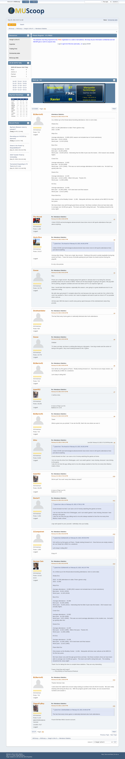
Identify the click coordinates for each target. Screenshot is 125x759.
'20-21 (19, 83)
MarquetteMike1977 (15, 148)
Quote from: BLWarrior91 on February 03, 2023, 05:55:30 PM (71, 538)
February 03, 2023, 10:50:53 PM (59, 679)
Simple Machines (20, 755)
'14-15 (19, 87)
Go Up (34, 731)
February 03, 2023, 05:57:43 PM (59, 391)
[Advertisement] (74, 61)
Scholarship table (112, 20)
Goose (35, 270)
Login (59, 44)
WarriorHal (13, 138)
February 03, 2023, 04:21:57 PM (59, 116)
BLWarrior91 (38, 114)
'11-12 (19, 89)
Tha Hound (37, 217)
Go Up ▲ (116, 754)
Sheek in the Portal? (16, 145)
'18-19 (14, 85)
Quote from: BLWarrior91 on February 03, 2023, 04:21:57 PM (71, 567)
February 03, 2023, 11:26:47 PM (59, 705)
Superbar (12, 44)
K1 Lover (18, 166)
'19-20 (25, 83)
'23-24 (19, 81)
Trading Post (13, 48)
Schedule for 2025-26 (89, 100)
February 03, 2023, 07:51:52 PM (59, 476)
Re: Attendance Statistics (58, 217)
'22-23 (25, 81)
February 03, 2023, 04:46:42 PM (59, 313)
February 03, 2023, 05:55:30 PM (59, 365)
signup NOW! (87, 44)
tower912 (36, 389)
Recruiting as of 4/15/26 (17, 136)
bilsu (35, 440)
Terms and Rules (109, 754)
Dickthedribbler (39, 311)
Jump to (90, 742)
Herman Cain (38, 561)
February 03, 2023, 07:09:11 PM (59, 442)
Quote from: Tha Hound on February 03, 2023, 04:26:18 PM (71, 243)
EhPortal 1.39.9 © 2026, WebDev (14, 754)
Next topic (113, 735)
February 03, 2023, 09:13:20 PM (59, 563)
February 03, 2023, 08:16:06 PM (59, 533)
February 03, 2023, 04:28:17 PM (59, 239)
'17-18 (19, 85)
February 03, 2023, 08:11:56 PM (59, 500)
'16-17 (25, 85)
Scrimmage (89, 90)
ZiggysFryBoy (38, 703)
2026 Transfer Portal (16, 155)
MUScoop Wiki (13, 58)
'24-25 (14, 81)
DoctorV (36, 498)
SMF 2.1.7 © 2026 (10, 755)
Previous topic (104, 735)
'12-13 (14, 89)
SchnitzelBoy (13, 157)
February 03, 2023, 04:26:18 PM (59, 219)
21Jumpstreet (38, 532)
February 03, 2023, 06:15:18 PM (59, 416)
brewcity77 (13, 129)
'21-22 (14, 83)
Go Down (35, 108)
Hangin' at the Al (14, 39)
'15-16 (14, 87)
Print (114, 108)
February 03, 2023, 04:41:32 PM (59, 272)
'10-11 (25, 89)
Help (102, 754)
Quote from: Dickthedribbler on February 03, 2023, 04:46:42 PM (72, 710)
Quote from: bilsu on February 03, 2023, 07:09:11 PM (69, 504)
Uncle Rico (37, 237)
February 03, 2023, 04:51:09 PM (59, 339)
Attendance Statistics (57, 114)
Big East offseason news (17, 127)
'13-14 (25, 87)
